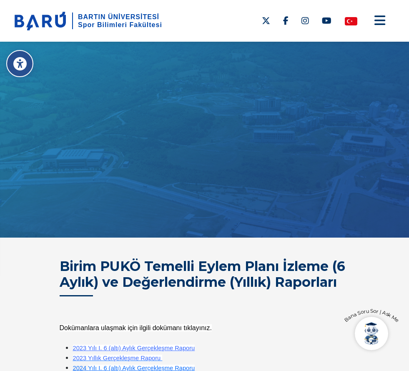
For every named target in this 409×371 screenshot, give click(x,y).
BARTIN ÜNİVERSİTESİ (118, 16)
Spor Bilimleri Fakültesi (120, 24)
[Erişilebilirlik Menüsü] (19, 63)
